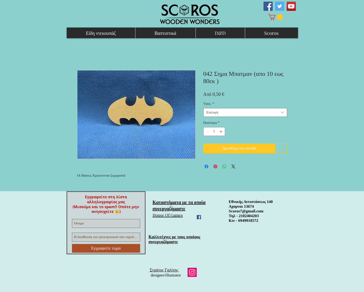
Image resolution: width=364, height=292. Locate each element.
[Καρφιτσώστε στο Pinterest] (215, 166)
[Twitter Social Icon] (279, 6)
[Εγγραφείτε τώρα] (106, 248)
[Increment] (221, 131)
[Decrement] (207, 131)
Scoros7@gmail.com (246, 211)
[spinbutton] (214, 131)
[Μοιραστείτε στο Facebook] (206, 166)
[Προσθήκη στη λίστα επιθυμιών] (282, 148)
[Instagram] (192, 272)
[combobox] (245, 112)
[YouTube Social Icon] (291, 6)
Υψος (208, 103)
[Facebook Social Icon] (268, 6)
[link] (275, 17)
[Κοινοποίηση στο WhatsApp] (224, 166)
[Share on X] (233, 166)
